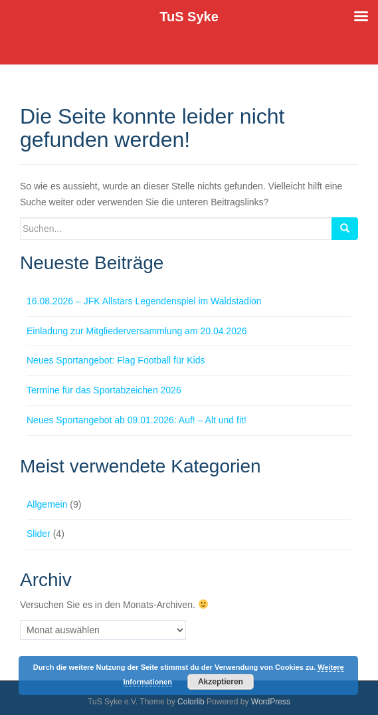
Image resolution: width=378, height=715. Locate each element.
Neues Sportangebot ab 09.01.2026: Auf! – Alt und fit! (136, 420)
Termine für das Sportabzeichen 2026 (104, 390)
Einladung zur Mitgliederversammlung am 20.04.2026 (137, 331)
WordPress (270, 701)
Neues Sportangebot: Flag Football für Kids (116, 360)
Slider (38, 533)
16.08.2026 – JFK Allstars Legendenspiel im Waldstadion (144, 301)
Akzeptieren (220, 681)
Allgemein (47, 504)
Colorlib (191, 701)
